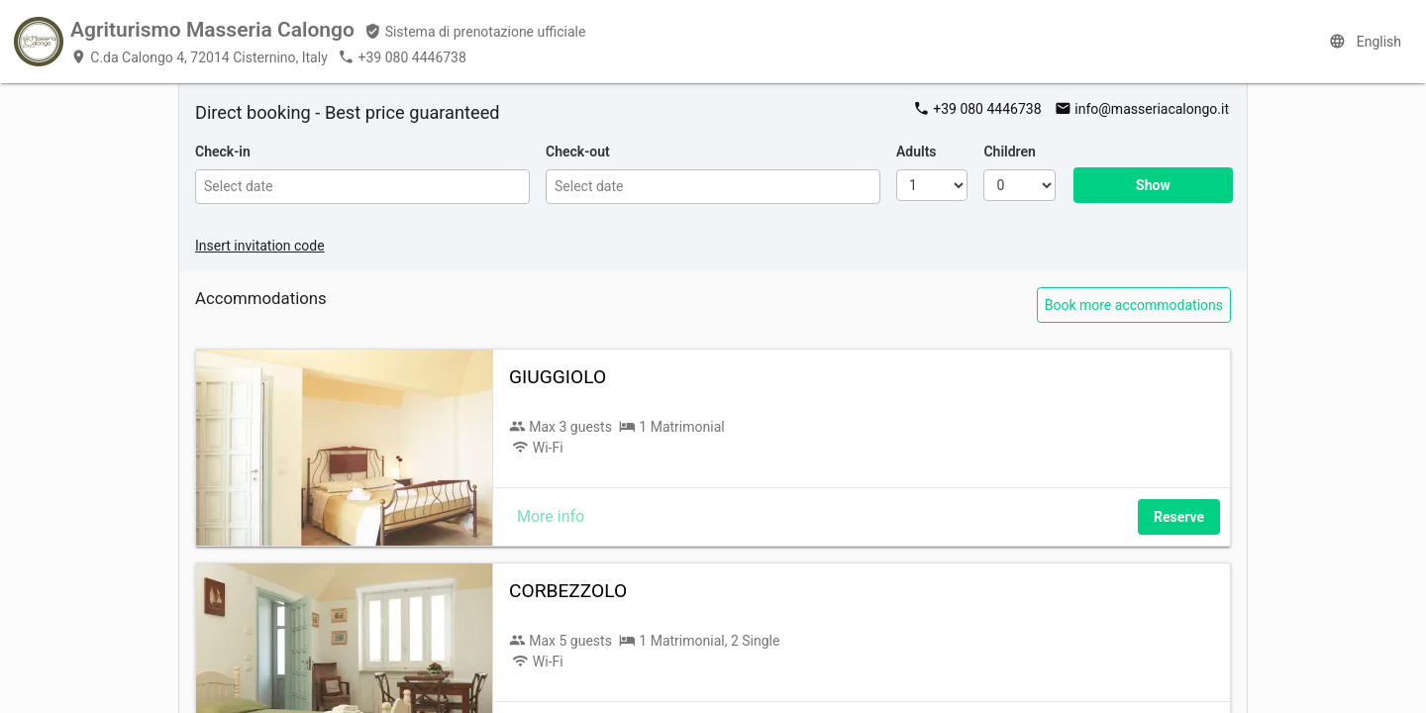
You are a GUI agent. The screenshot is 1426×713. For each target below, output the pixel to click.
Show (1153, 185)
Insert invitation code (260, 246)
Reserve (1179, 517)
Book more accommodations (1134, 305)
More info (550, 516)
